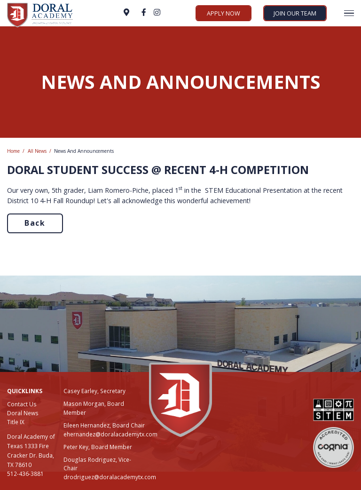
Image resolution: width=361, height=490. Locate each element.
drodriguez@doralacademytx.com (109, 477)
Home (13, 151)
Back (34, 223)
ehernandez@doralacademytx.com (110, 434)
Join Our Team (295, 13)
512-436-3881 (25, 473)
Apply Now (223, 13)
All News (37, 151)
